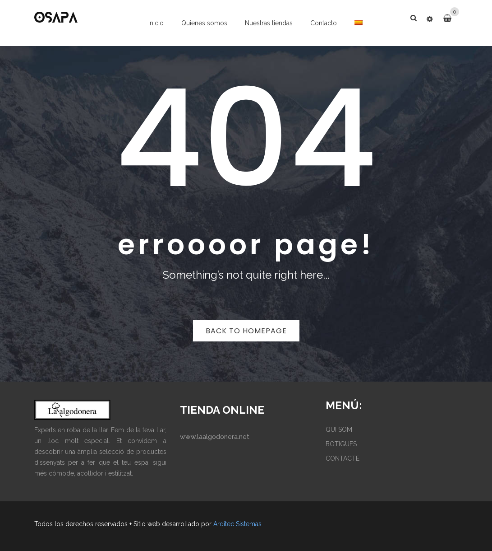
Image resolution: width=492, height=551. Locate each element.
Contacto (323, 23)
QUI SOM (339, 429)
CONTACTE (342, 458)
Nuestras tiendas (269, 23)
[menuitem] (359, 23)
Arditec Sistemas (237, 524)
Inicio (156, 23)
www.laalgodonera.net (214, 436)
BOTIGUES (341, 444)
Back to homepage (246, 331)
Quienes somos (204, 23)
